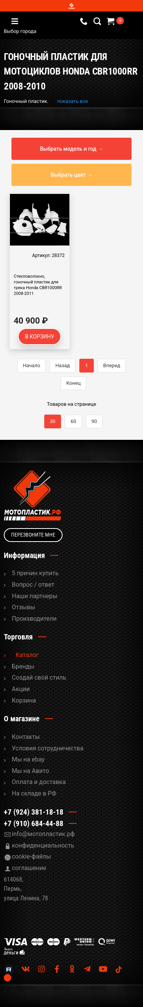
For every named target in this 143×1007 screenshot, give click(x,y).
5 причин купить (35, 573)
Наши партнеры (34, 596)
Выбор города (53, 31)
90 (94, 421)
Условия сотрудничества (48, 748)
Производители (34, 618)
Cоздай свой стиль (39, 677)
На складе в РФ (34, 793)
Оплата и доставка (39, 782)
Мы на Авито (30, 770)
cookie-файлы (31, 856)
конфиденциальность (43, 845)
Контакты (26, 736)
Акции (21, 689)
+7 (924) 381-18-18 (33, 812)
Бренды (23, 666)
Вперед (112, 365)
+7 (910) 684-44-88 (33, 823)
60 (73, 421)
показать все (72, 101)
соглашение (29, 868)
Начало (31, 365)
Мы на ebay (28, 759)
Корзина (24, 700)
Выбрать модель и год (68, 149)
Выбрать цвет (68, 175)
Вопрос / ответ (33, 584)
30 (53, 421)
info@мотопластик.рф (43, 834)
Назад (62, 365)
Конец (73, 383)
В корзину (39, 336)
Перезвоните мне (33, 535)
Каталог (27, 655)
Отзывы (23, 607)
